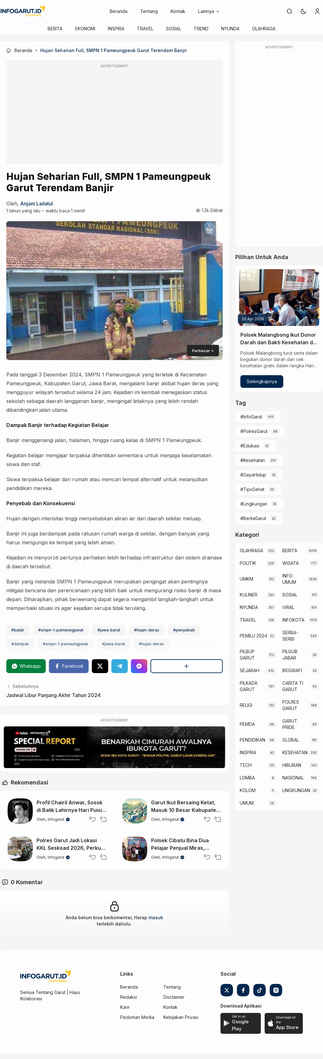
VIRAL (288, 607)
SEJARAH (249, 670)
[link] (289, 11)
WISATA (290, 563)
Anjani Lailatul (36, 203)
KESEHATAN (295, 752)
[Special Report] (114, 747)
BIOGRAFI (292, 670)
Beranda (118, 11)
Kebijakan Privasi (180, 1017)
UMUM (247, 803)
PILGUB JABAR (289, 654)
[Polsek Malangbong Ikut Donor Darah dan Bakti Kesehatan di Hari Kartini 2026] (279, 297)
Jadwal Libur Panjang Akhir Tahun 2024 (53, 695)
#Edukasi (249, 445)
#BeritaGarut (253, 518)
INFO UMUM (289, 579)
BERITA (55, 28)
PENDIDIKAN (252, 739)
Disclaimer (174, 997)
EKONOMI (85, 28)
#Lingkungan (253, 503)
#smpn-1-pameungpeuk (61, 630)
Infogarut (56, 819)
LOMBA (247, 777)
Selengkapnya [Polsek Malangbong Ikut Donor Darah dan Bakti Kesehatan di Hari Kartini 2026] (262, 381)
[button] (303, 11)
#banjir (17, 630)
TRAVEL (145, 28)
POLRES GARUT (290, 705)
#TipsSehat (252, 489)
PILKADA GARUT (248, 686)
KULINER (248, 594)
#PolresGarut (253, 431)
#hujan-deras (146, 630)
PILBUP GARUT (247, 654)
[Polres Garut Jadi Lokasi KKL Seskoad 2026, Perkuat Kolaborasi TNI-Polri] (20, 848)
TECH (246, 765)
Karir (125, 1007)
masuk (156, 917)
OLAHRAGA (263, 28)
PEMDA (247, 724)
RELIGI (246, 705)
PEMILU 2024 (253, 635)
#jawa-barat (108, 630)
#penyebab (184, 630)
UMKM (246, 579)
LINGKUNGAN (296, 790)
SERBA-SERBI (290, 636)
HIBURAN (291, 765)
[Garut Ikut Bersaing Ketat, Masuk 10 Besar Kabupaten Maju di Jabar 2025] (134, 811)
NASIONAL (293, 777)
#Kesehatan (252, 460)
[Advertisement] (114, 116)
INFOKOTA (293, 620)
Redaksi (128, 997)
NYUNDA (230, 28)
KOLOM (247, 790)
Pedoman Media (137, 1017)
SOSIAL (173, 28)
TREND (201, 28)
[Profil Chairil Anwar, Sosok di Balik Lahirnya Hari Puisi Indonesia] (20, 811)
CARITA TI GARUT (292, 686)
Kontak (177, 11)
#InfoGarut (251, 416)
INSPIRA (116, 28)
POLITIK (248, 563)
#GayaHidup (253, 474)
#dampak (20, 644)
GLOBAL (290, 739)
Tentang (149, 11)
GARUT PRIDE (289, 724)
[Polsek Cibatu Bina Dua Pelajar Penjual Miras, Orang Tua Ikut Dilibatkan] (134, 848)
